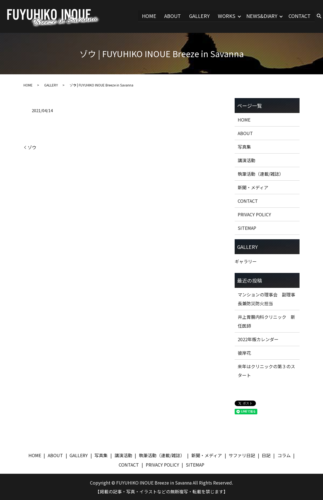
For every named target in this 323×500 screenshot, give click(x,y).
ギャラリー (246, 261)
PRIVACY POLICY (254, 214)
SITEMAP (247, 227)
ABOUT (172, 15)
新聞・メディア (253, 187)
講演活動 (246, 160)
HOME (149, 15)
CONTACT (300, 15)
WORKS (226, 15)
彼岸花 (244, 352)
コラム (284, 455)
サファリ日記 (242, 455)
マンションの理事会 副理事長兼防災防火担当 (266, 298)
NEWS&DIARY (261, 15)
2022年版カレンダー (258, 339)
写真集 (244, 146)
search (319, 16)
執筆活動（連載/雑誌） (261, 173)
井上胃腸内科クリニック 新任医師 (266, 321)
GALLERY (199, 15)
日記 (266, 455)
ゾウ (32, 147)
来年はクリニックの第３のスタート (266, 370)
